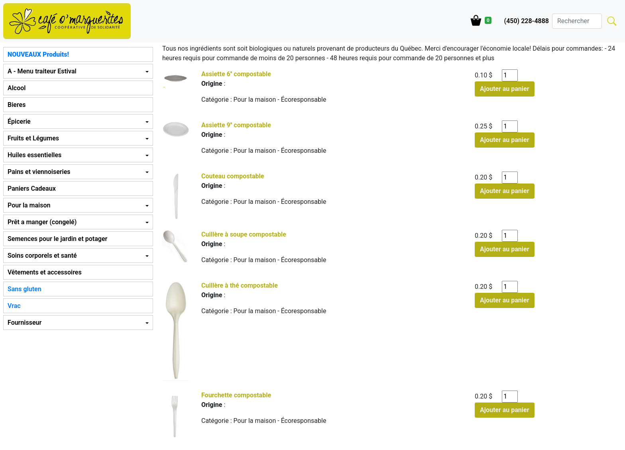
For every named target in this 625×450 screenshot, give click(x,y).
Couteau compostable (232, 176)
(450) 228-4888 (526, 21)
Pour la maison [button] (29, 205)
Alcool (17, 88)
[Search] (577, 21)
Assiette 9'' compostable (236, 125)
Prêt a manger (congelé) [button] (42, 222)
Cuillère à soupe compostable (243, 234)
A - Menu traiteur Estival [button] (42, 71)
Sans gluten (24, 289)
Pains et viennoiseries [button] (39, 172)
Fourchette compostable (236, 395)
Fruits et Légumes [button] (33, 138)
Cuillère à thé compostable (239, 285)
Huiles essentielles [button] (34, 155)
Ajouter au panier (504, 89)
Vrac (14, 306)
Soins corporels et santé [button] (42, 255)
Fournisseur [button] (24, 322)
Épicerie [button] (19, 121)
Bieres (17, 105)
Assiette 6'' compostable (236, 74)
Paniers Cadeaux (32, 188)
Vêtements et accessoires (45, 272)
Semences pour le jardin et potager (57, 239)
